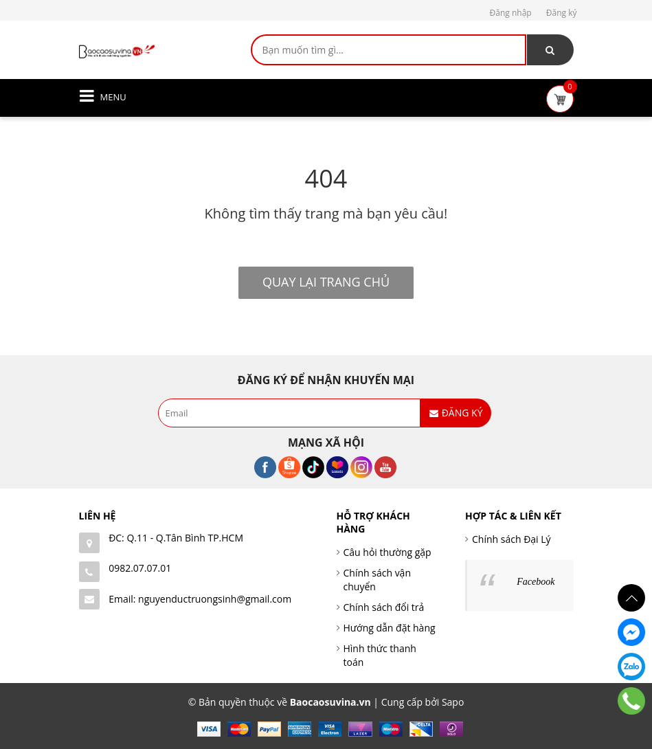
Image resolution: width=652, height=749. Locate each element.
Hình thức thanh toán (380, 655)
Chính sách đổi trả (384, 607)
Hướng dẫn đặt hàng (390, 627)
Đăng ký (561, 13)
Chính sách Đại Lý (511, 539)
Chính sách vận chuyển (378, 579)
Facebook (535, 582)
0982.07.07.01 (140, 567)
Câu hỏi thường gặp (387, 552)
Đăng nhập (511, 13)
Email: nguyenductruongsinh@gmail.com (200, 598)
